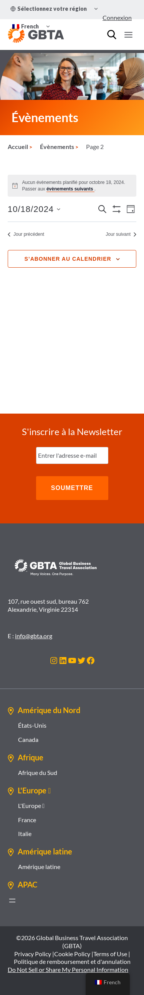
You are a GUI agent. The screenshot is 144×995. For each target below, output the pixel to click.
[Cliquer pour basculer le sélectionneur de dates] (34, 209)
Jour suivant (121, 234)
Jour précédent (26, 234)
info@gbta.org (33, 635)
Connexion (117, 17)
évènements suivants (70, 189)
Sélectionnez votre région (48, 8)
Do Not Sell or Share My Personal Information (68, 969)
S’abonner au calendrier (67, 259)
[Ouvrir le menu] (128, 34)
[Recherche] (111, 34)
